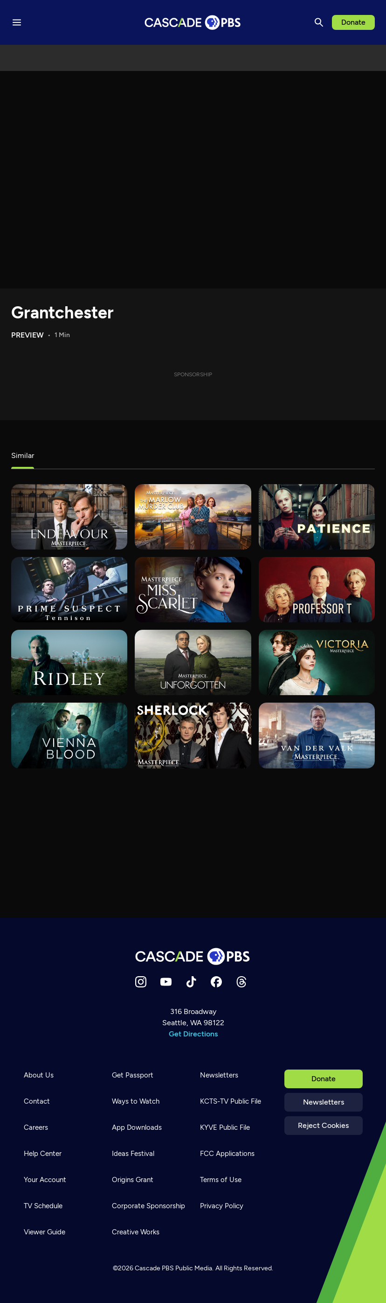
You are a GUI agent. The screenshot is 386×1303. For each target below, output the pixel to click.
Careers (36, 1127)
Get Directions (193, 1033)
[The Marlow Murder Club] (193, 516)
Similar (22, 455)
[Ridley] (69, 662)
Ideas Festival (133, 1153)
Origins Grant (132, 1180)
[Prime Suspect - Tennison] (69, 589)
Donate (353, 22)
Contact (37, 1101)
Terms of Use (220, 1180)
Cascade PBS (154, 1268)
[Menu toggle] (16, 22)
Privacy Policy (221, 1206)
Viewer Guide (44, 1232)
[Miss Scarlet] (193, 589)
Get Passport (132, 1075)
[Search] (318, 22)
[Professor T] (317, 589)
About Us (39, 1075)
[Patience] (317, 516)
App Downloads (137, 1127)
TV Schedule (43, 1206)
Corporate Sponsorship (148, 1206)
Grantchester (62, 313)
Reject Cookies (323, 1125)
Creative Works (135, 1232)
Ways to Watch (135, 1101)
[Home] (193, 956)
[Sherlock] (193, 735)
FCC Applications (227, 1153)
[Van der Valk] (317, 735)
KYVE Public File (225, 1127)
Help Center (43, 1153)
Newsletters (323, 1102)
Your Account (45, 1180)
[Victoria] (317, 662)
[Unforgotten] (193, 662)
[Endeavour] (69, 516)
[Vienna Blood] (69, 735)
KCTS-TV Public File (230, 1101)
